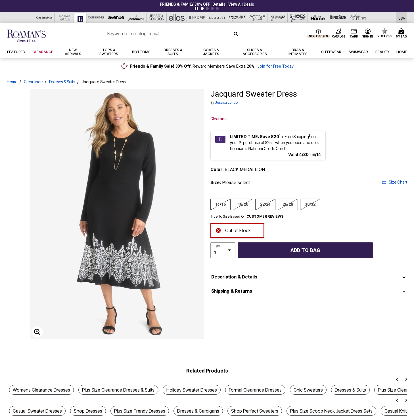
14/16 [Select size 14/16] (220, 204)
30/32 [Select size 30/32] (310, 204)
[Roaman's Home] (26, 36)
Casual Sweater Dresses (37, 411)
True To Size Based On (247, 217)
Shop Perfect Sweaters (254, 411)
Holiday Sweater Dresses (191, 390)
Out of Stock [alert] (233, 230)
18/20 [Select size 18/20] (243, 204)
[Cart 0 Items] (402, 33)
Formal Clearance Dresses (255, 390)
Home (12, 81)
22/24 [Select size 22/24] (265, 204)
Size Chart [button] (394, 182)
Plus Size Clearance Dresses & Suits (118, 390)
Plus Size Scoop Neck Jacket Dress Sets (331, 411)
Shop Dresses (88, 411)
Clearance (33, 81)
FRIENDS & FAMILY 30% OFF (185, 4)
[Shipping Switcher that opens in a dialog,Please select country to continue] (401, 18)
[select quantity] (222, 250)
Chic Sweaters (308, 390)
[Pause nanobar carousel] (196, 8)
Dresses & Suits (62, 81)
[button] (218, 4)
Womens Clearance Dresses (41, 390)
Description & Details (234, 277)
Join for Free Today (275, 66)
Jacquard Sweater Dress (103, 81)
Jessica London (227, 102)
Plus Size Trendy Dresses (139, 411)
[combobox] (173, 33)
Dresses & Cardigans (198, 411)
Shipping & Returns (231, 291)
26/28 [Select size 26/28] (288, 204)
